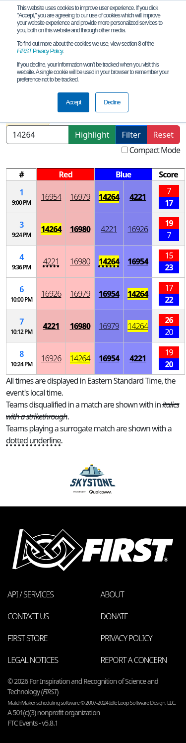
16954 (51, 196)
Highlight (92, 134)
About (112, 594)
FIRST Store (27, 638)
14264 (109, 196)
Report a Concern (134, 660)
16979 (80, 196)
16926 (137, 229)
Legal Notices (32, 660)
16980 (80, 229)
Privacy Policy (39, 51)
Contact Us (28, 616)
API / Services (30, 594)
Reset (163, 134)
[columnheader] (21, 174)
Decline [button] (112, 102)
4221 (137, 196)
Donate (114, 616)
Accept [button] (73, 102)
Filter (131, 134)
